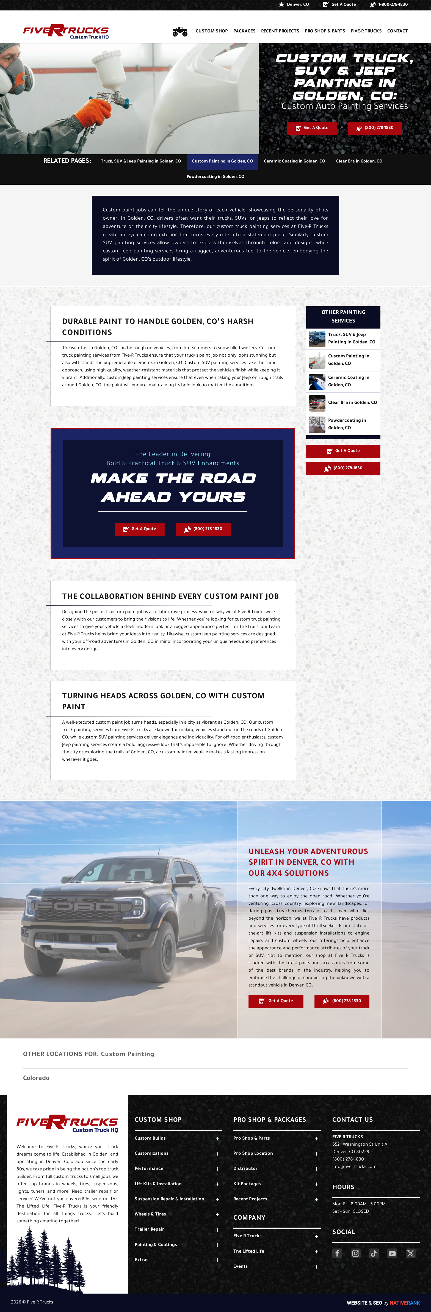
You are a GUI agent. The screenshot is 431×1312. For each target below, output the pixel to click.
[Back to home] (65, 21)
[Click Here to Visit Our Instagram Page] (356, 1253)
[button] (294, 5)
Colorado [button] (36, 1079)
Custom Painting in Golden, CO (222, 161)
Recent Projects (280, 21)
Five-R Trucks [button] (366, 21)
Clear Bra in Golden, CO (359, 161)
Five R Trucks (347, 1137)
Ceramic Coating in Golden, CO (294, 161)
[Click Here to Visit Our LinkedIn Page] (374, 1253)
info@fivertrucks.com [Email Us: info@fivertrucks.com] (354, 1167)
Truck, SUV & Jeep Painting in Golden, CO (141, 161)
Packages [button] (244, 21)
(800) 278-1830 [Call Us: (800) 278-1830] (348, 1159)
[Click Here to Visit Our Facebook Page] (337, 1253)
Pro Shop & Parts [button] (325, 21)
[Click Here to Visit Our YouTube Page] (392, 1253)
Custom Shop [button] (212, 21)
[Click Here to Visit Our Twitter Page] (411, 1253)
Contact (397, 21)
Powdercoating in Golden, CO (215, 177)
